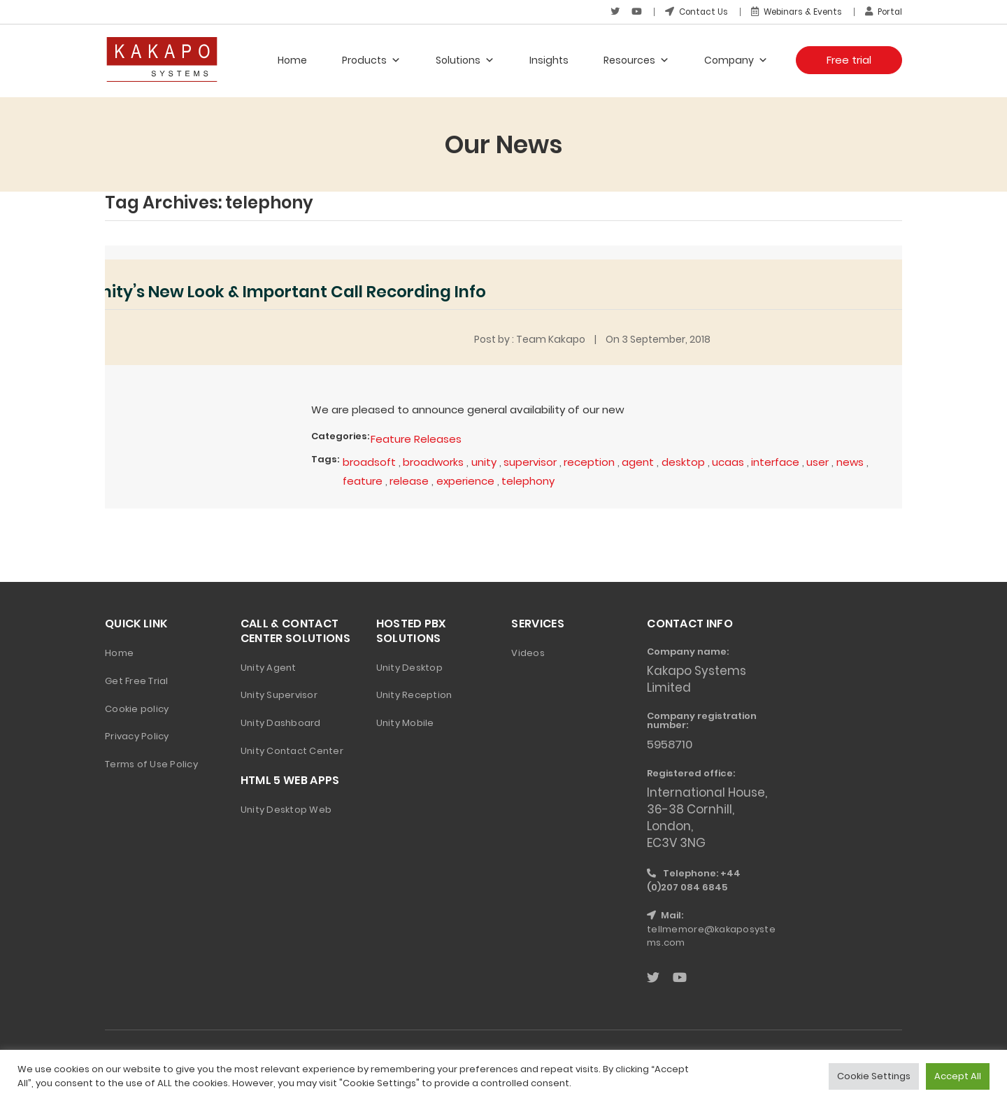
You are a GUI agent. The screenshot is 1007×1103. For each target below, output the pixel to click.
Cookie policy (137, 706)
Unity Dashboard (281, 721)
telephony (529, 479)
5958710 (671, 742)
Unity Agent (269, 665)
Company (736, 59)
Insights (549, 59)
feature (363, 479)
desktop (685, 460)
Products (371, 59)
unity (485, 460)
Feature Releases (416, 438)
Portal (882, 11)
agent (640, 460)
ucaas (730, 460)
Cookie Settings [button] (873, 1076)
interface (777, 460)
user (820, 460)
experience (466, 479)
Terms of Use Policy (151, 762)
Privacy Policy (137, 734)
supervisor (532, 460)
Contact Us (689, 11)
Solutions (465, 59)
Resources (636, 59)
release (409, 479)
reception (591, 460)
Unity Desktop (409, 665)
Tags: (325, 457)
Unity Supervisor (279, 693)
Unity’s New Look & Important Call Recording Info (299, 290)
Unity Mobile (405, 721)
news (853, 460)
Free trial (849, 59)
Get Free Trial (137, 678)
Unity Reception (414, 693)
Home (292, 59)
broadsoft (370, 460)
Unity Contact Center (292, 749)
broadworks (434, 460)
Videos (528, 650)
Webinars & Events (792, 11)
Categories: (340, 435)
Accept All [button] (957, 1076)
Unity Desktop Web (286, 807)
